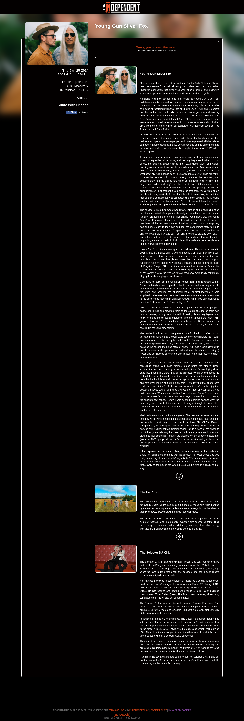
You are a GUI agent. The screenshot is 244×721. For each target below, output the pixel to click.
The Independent (74, 82)
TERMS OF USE (116, 710)
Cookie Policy (159, 710)
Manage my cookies (179, 710)
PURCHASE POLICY (139, 710)
